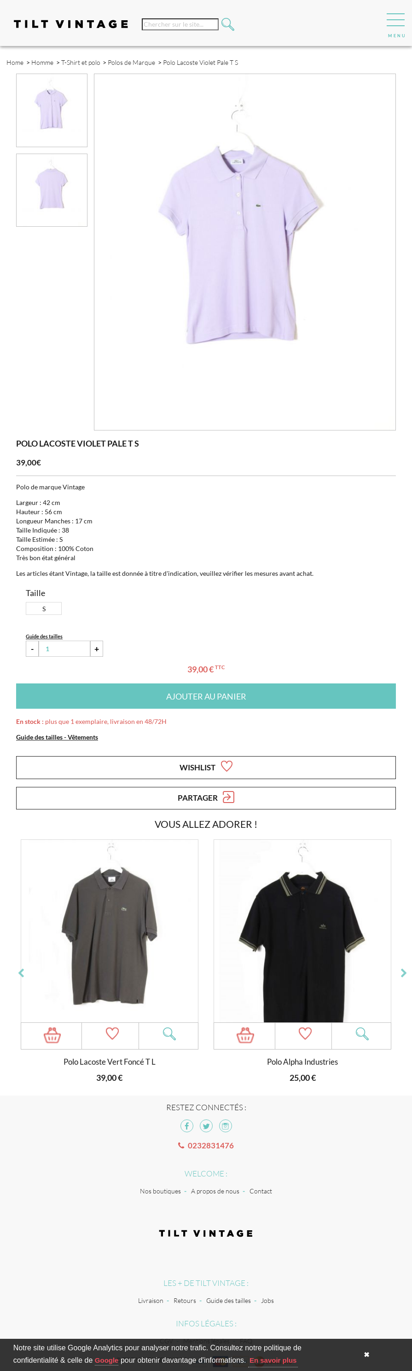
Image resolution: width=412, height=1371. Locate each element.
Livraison (150, 1300)
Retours (185, 1300)
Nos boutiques (160, 1191)
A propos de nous (215, 1191)
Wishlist (206, 766)
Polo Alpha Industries (302, 1062)
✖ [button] (367, 1355)
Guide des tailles (228, 1300)
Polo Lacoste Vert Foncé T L (110, 1062)
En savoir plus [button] (273, 1360)
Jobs (267, 1300)
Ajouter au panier (206, 696)
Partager (206, 797)
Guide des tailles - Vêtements (57, 737)
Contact (261, 1191)
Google (107, 1360)
